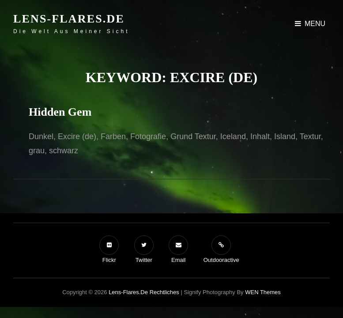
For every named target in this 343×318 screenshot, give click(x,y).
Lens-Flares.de (68, 18)
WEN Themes (263, 292)
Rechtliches (164, 292)
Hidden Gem (60, 112)
